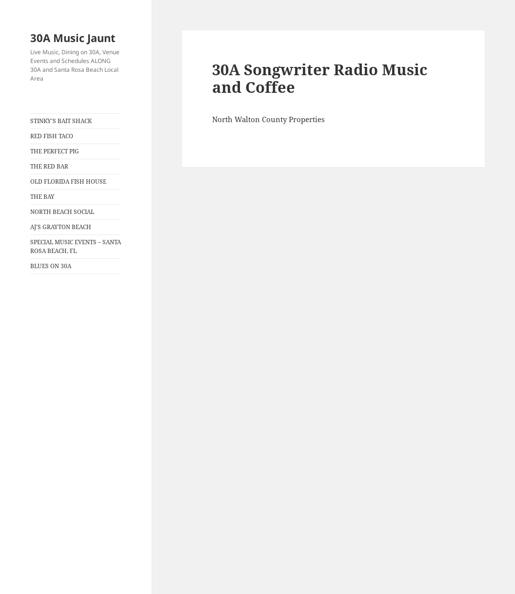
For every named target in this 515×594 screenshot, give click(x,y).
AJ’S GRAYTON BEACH (60, 227)
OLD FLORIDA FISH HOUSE (68, 181)
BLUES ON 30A (50, 266)
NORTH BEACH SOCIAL (62, 212)
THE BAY (42, 196)
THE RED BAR (49, 166)
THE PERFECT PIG (54, 151)
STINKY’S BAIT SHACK (61, 121)
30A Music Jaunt (73, 37)
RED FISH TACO (51, 136)
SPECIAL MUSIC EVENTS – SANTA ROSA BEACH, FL (75, 246)
